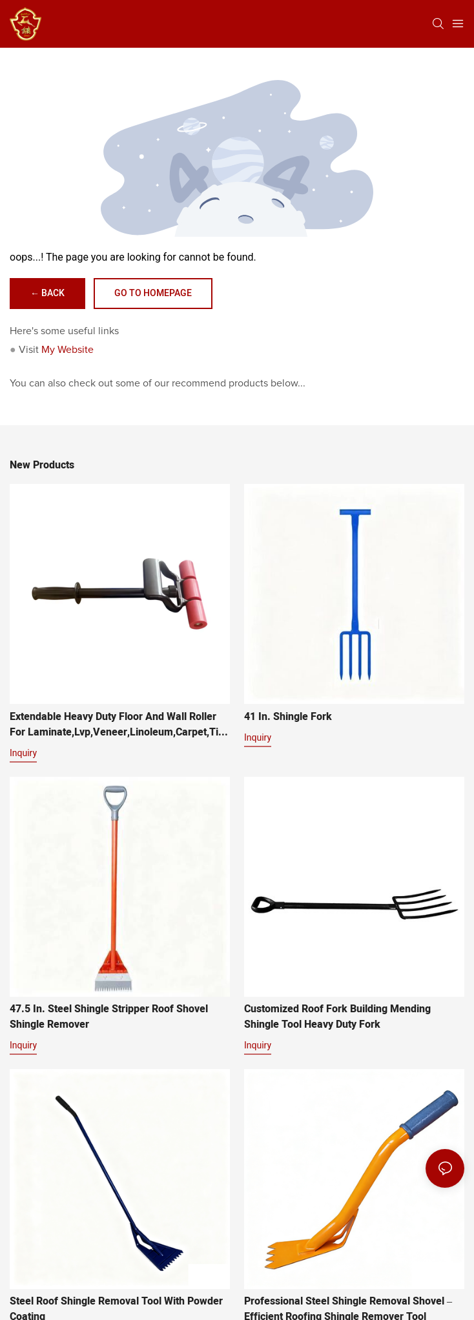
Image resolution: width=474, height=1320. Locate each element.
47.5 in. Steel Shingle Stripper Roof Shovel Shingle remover (109, 1016)
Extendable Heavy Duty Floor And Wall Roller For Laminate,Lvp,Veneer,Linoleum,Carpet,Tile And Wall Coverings (118, 724)
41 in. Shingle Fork (288, 717)
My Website (67, 350)
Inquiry (23, 753)
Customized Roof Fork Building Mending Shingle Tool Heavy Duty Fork (337, 1016)
